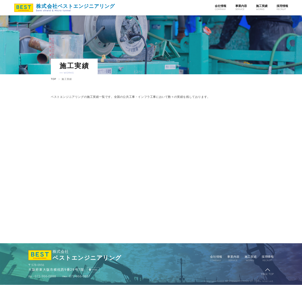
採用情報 (282, 7)
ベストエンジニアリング (75, 7)
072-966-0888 (42, 276)
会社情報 (220, 7)
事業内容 (241, 7)
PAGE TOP (267, 274)
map (94, 269)
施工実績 (262, 7)
